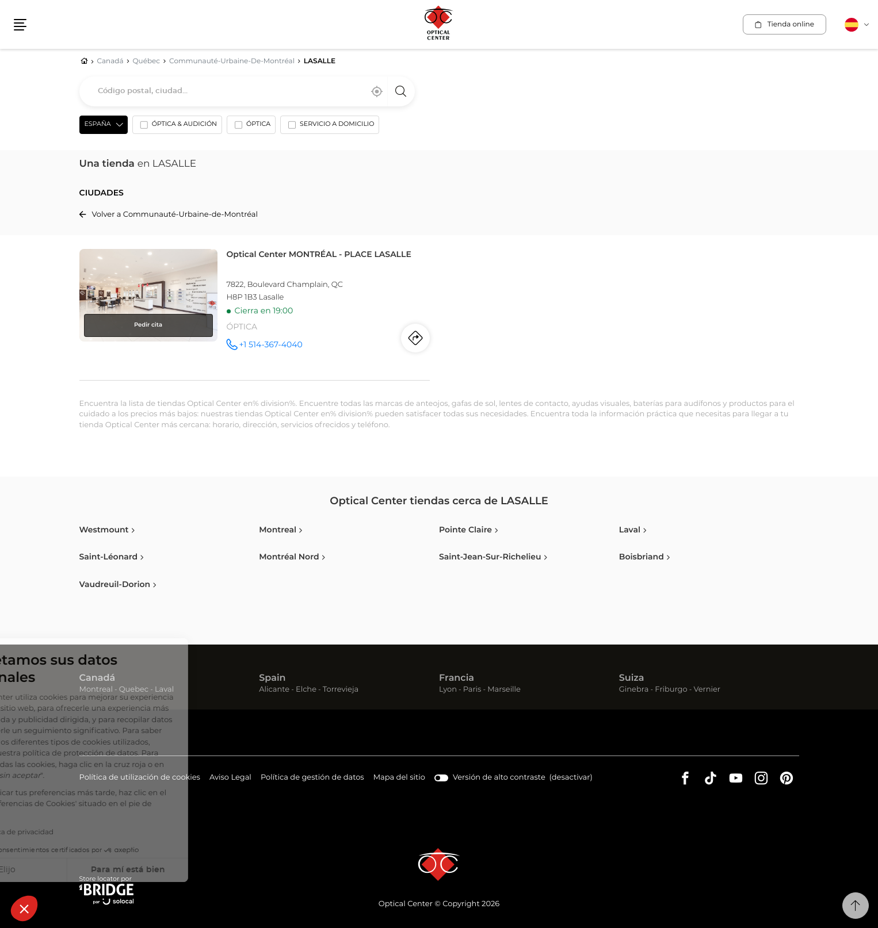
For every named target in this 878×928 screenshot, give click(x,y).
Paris (472, 689)
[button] (24, 908)
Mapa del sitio (399, 777)
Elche (306, 689)
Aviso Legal (230, 778)
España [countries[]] (98, 124)
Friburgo (671, 689)
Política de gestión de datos (312, 778)
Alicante (274, 689)
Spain (272, 678)
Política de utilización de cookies (139, 778)
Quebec (133, 689)
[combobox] (247, 91)
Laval (164, 689)
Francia (456, 678)
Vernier (706, 689)
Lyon (448, 689)
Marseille (504, 689)
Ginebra (634, 689)
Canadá (97, 678)
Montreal (96, 689)
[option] (177, 127)
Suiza (631, 678)
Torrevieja (340, 689)
